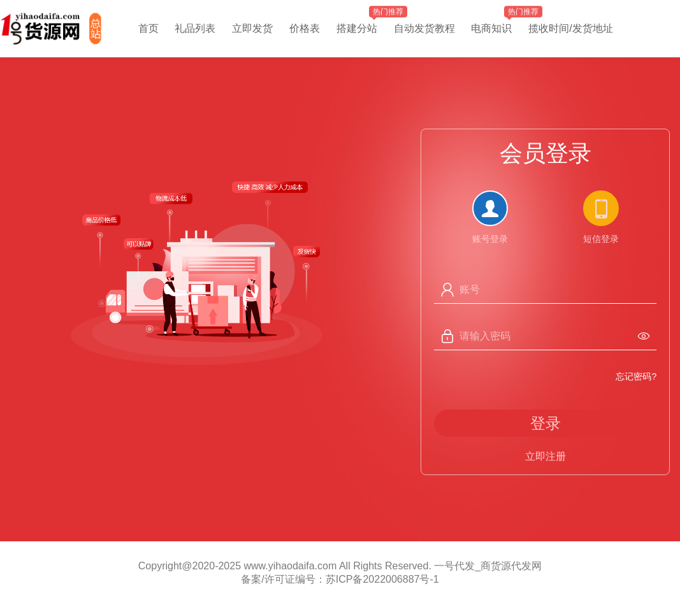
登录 (545, 423)
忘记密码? (636, 376)
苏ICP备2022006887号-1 (382, 579)
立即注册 (545, 457)
